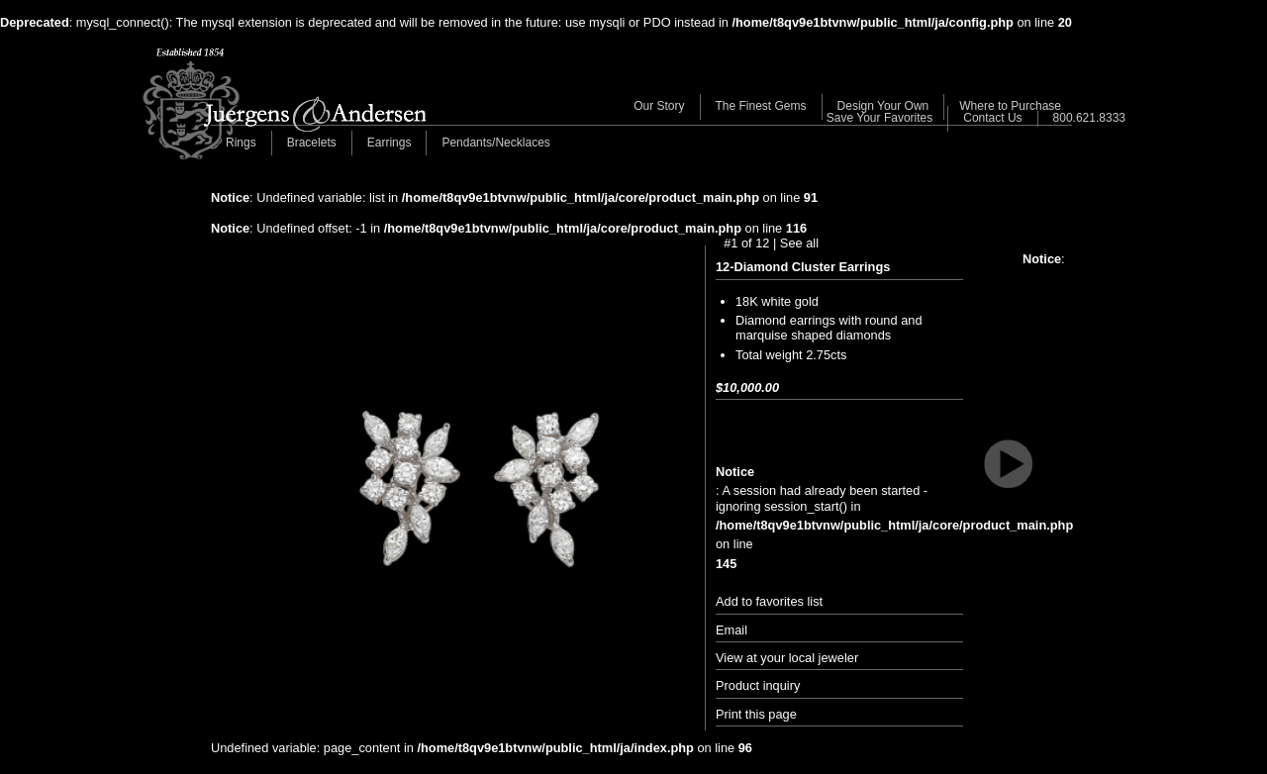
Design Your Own (883, 106)
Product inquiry (758, 685)
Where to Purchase (1010, 106)
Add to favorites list (769, 601)
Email (731, 630)
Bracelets (312, 142)
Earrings (389, 142)
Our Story (659, 106)
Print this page (756, 714)
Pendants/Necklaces (495, 142)
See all (799, 243)
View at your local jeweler (787, 657)
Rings (241, 142)
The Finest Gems (761, 106)
